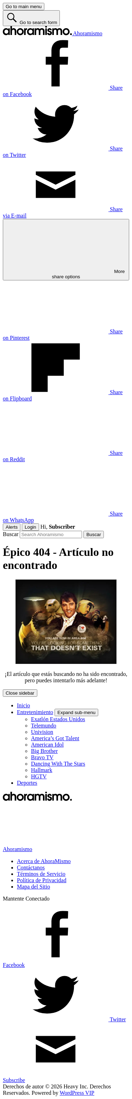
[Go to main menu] (23, 6)
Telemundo (43, 726)
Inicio (23, 705)
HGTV (38, 776)
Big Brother (44, 751)
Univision (42, 732)
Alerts (12, 527)
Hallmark (41, 770)
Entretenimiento (35, 712)
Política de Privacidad (41, 880)
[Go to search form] (31, 18)
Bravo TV (42, 757)
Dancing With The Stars (58, 764)
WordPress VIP (76, 1093)
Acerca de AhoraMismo (44, 861)
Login (30, 527)
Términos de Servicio (41, 874)
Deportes (27, 783)
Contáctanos (31, 868)
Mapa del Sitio (33, 887)
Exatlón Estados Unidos (58, 719)
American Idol (47, 745)
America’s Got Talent (55, 738)
